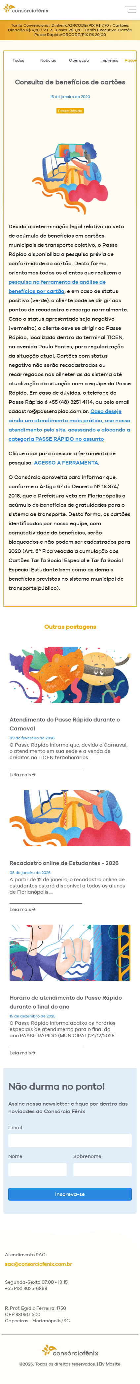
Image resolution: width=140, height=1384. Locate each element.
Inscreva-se (70, 1194)
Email (15, 1127)
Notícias (48, 60)
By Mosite (110, 1364)
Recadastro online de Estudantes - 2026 (64, 863)
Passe (130, 60)
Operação (79, 60)
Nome (15, 1156)
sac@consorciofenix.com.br (38, 1264)
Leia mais (23, 774)
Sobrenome (87, 1156)
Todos (18, 60)
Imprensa (109, 60)
